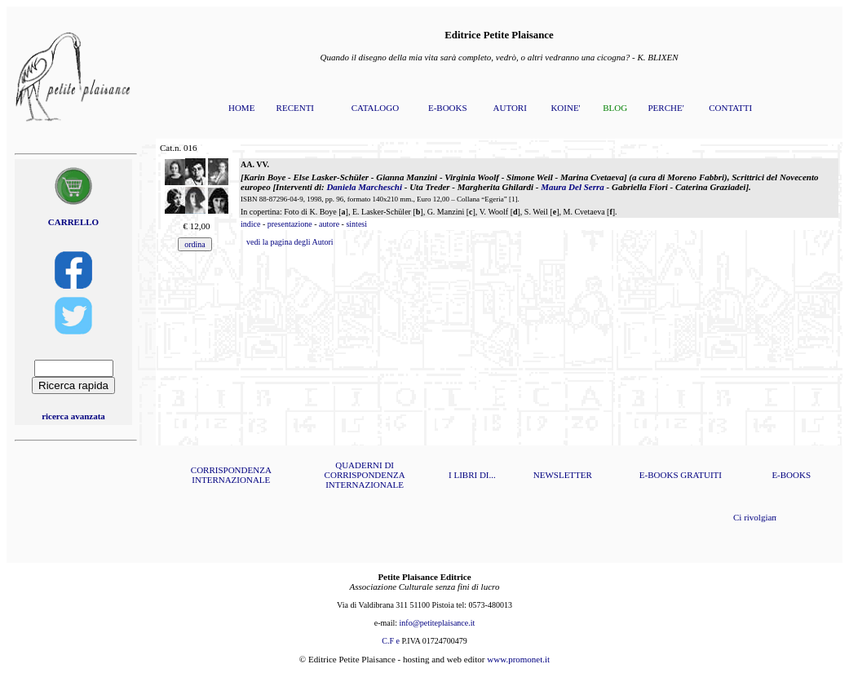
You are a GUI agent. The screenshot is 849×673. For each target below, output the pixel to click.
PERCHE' (665, 108)
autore (329, 223)
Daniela (364, 187)
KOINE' (565, 108)
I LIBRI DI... (472, 475)
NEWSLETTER (562, 475)
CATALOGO (375, 108)
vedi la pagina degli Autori (290, 241)
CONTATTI (730, 108)
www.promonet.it (518, 659)
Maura (572, 187)
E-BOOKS (447, 108)
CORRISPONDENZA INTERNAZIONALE (231, 475)
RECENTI (295, 108)
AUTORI (510, 108)
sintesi (356, 223)
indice (250, 223)
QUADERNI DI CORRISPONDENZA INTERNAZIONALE (365, 474)
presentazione (290, 223)
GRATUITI (701, 475)
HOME (241, 108)
